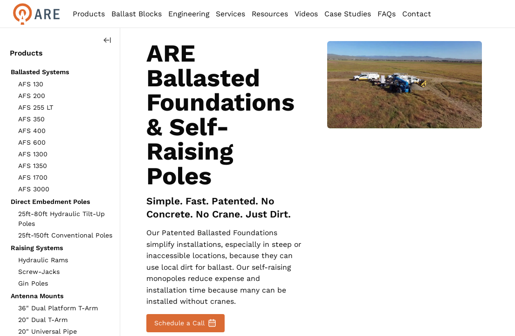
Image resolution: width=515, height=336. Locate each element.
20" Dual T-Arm (43, 319)
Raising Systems (37, 248)
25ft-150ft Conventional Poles (65, 235)
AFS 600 (32, 142)
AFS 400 (32, 130)
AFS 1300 (33, 154)
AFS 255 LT (35, 107)
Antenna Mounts (37, 296)
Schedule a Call (185, 323)
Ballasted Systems (40, 72)
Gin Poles (33, 283)
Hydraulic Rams (43, 260)
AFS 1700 (33, 177)
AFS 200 (31, 95)
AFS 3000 (33, 189)
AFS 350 (31, 119)
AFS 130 (30, 84)
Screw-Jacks (39, 271)
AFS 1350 (32, 165)
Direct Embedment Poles (50, 201)
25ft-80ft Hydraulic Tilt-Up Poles (61, 218)
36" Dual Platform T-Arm (58, 308)
